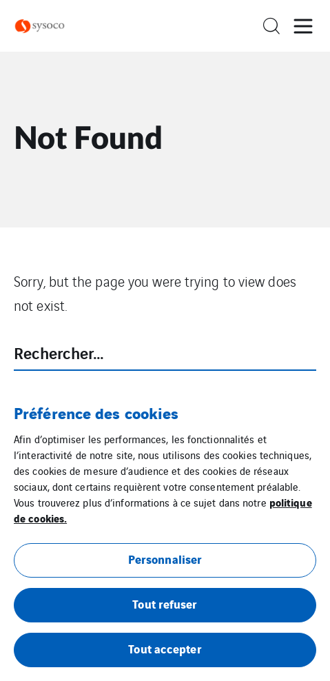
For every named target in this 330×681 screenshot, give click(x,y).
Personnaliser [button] (165, 558)
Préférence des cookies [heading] (96, 412)
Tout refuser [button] (164, 603)
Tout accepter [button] (164, 648)
